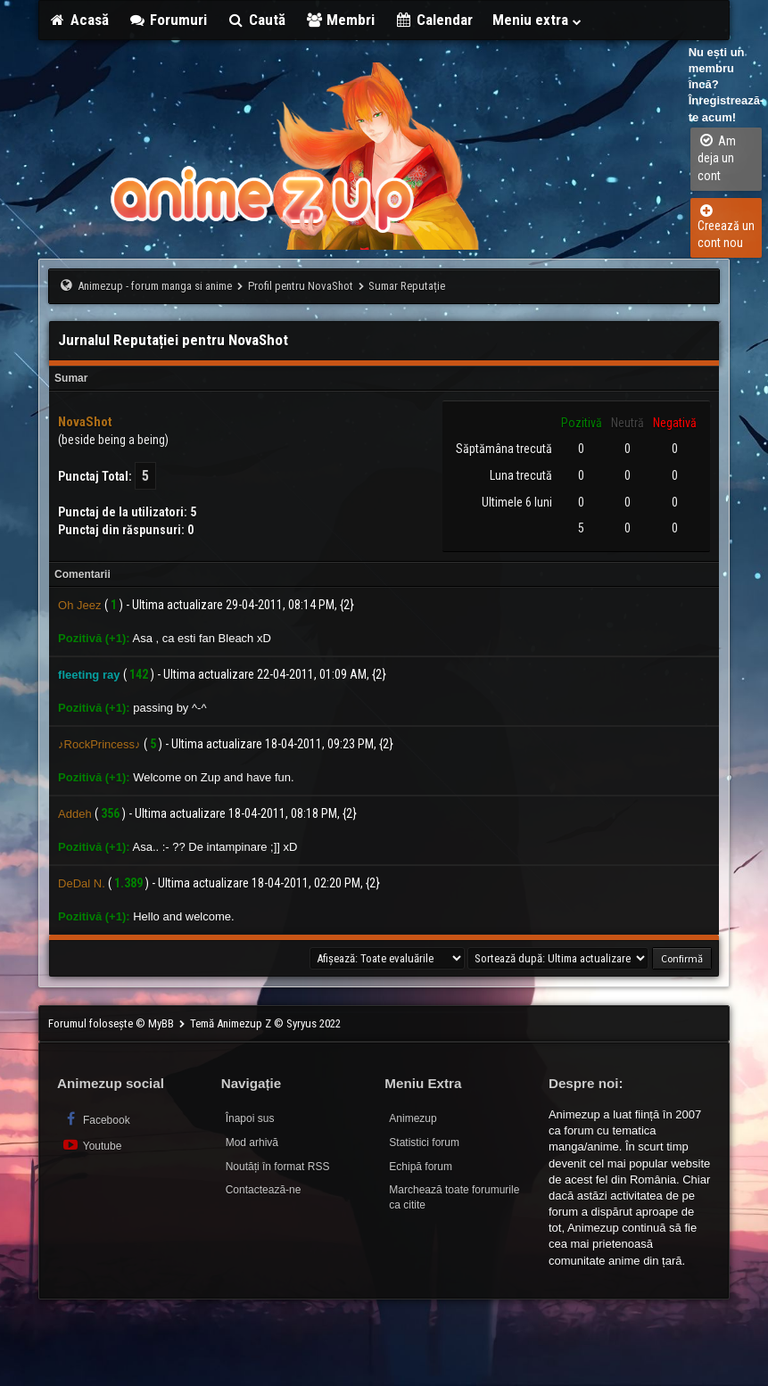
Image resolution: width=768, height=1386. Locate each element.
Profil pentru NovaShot (300, 286)
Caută (256, 20)
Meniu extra (537, 20)
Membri (340, 20)
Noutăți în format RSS (278, 1166)
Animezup (412, 1118)
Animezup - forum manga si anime (155, 286)
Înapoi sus (250, 1118)
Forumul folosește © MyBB (112, 1023)
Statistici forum (424, 1142)
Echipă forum (420, 1166)
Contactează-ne (263, 1190)
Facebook (96, 1118)
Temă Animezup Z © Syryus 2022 (265, 1023)
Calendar (433, 20)
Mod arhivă (252, 1142)
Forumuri (168, 20)
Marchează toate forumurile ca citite (454, 1197)
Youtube (91, 1144)
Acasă (78, 20)
